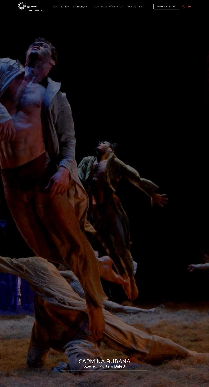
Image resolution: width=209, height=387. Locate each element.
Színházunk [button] (61, 6)
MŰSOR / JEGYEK (166, 6)
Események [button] (81, 6)
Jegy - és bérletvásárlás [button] (108, 6)
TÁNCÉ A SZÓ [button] (137, 6)
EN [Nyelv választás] (189, 6)
